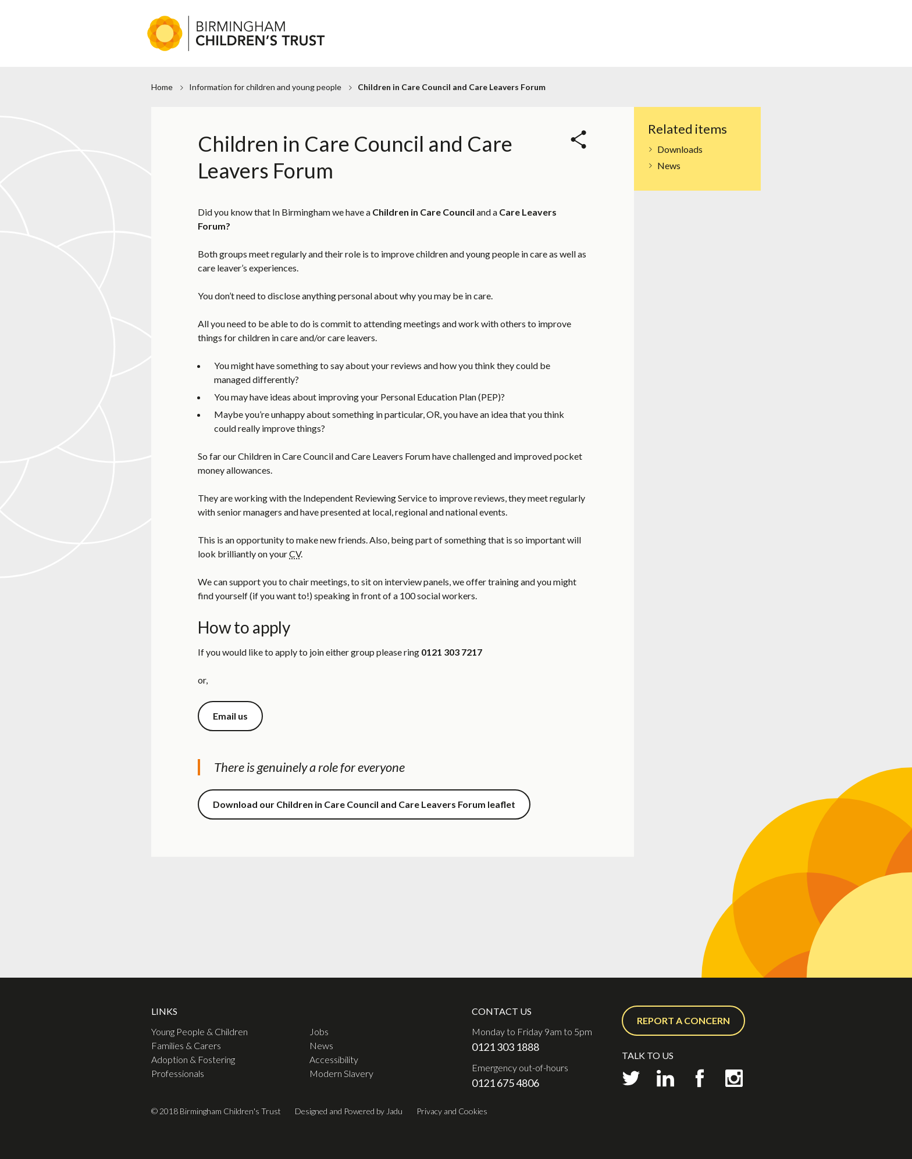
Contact (560, 20)
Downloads (680, 149)
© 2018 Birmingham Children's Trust (216, 1111)
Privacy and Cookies (451, 1111)
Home (162, 87)
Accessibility (333, 1059)
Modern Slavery (341, 1073)
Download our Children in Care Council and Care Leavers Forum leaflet (364, 804)
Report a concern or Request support (679, 20)
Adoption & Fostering (593, 47)
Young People (393, 47)
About (388, 20)
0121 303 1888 (505, 1046)
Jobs (424, 20)
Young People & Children (199, 1031)
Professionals (697, 47)
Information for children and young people (265, 87)
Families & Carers (482, 47)
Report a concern (683, 1020)
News (669, 165)
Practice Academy (487, 20)
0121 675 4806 (505, 1082)
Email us (230, 715)
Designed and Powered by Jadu (348, 1111)
